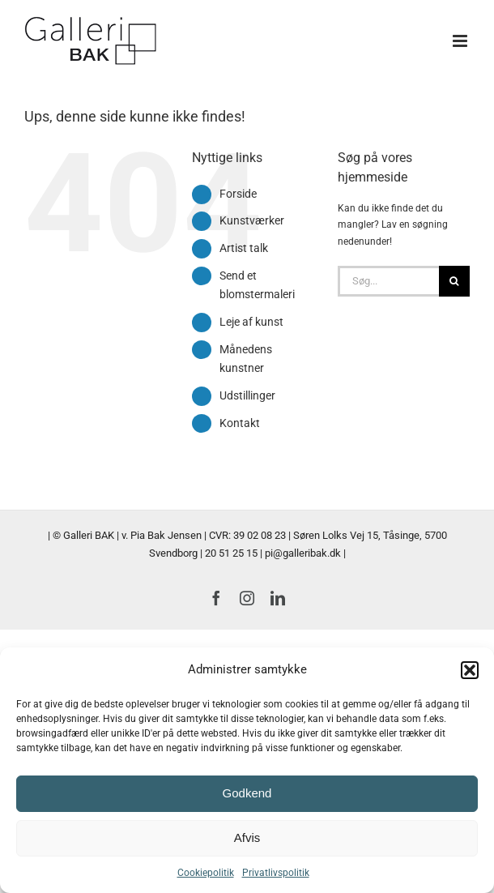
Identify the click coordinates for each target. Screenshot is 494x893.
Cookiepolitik (205, 872)
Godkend (247, 793)
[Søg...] (388, 281)
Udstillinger (247, 395)
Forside (238, 193)
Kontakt (239, 423)
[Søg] (454, 281)
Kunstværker (251, 220)
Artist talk (243, 247)
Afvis (247, 837)
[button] (470, 670)
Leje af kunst (251, 321)
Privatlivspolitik (275, 872)
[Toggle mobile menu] (461, 40)
